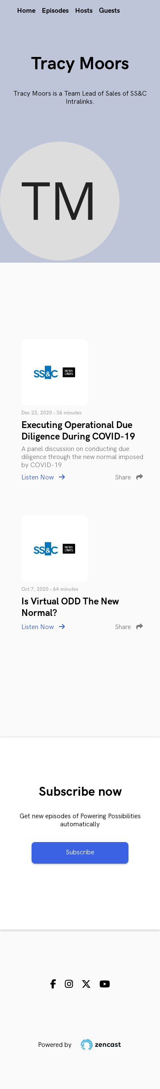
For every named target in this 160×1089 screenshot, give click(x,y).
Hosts (84, 11)
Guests (109, 11)
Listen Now (43, 478)
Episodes (55, 11)
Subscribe (80, 852)
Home (26, 11)
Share (129, 478)
